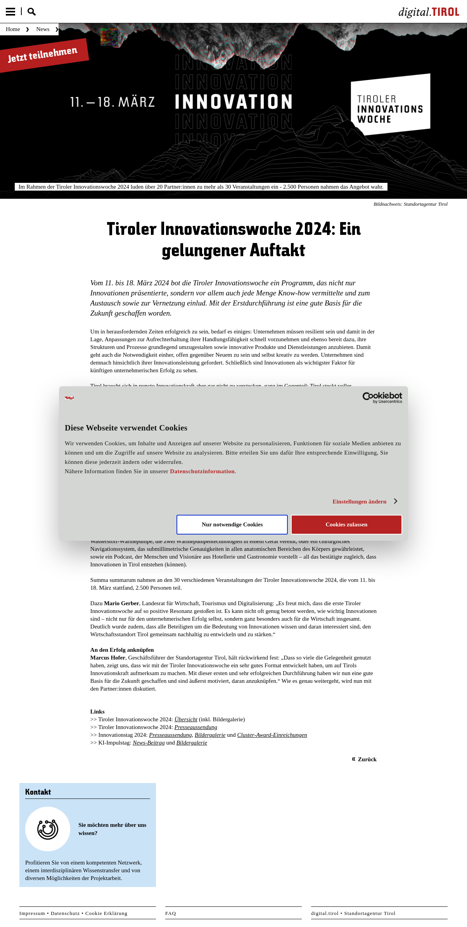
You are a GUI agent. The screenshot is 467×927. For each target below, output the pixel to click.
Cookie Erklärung (106, 913)
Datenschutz (65, 913)
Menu (10, 11)
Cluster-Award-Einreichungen (272, 735)
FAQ (170, 913)
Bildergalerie (210, 735)
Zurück (367, 759)
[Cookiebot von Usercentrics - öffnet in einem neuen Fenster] (368, 398)
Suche (32, 11)
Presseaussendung (196, 727)
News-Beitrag (149, 743)
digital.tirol (325, 913)
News (42, 29)
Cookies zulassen (346, 524)
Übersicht (186, 719)
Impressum (32, 913)
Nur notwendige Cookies (232, 524)
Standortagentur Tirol (370, 913)
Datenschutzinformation (202, 471)
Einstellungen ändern (359, 501)
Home (13, 29)
